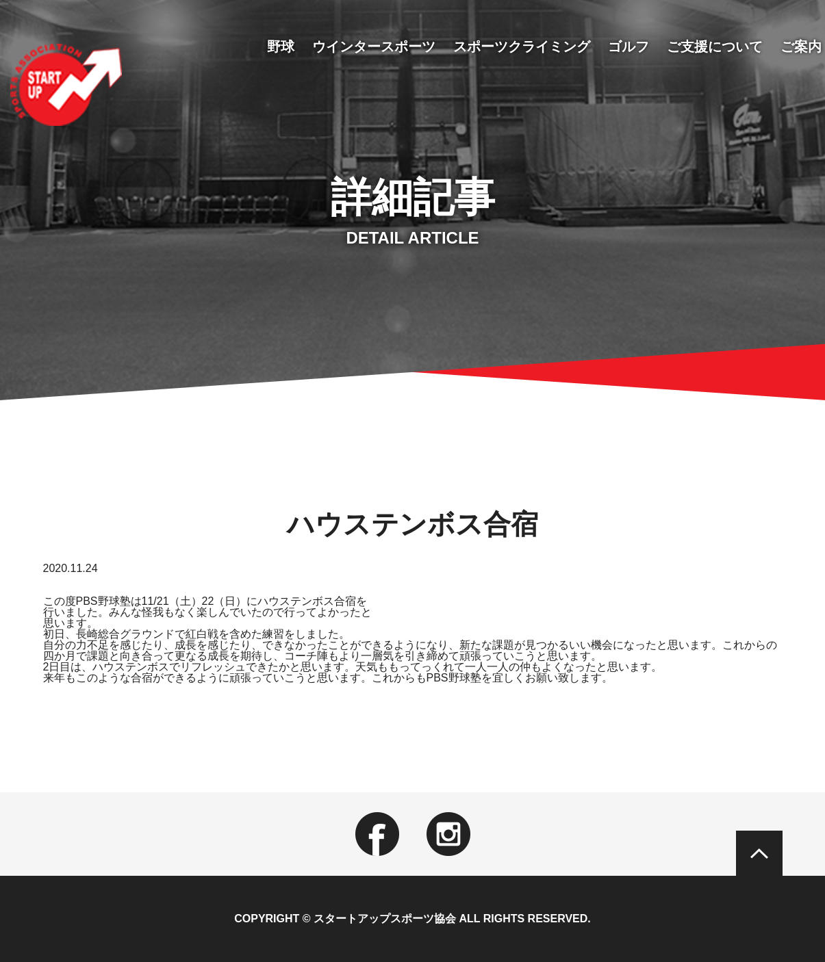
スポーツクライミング (521, 46)
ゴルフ (628, 46)
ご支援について (715, 46)
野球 (280, 46)
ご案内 (801, 46)
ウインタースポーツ (373, 46)
